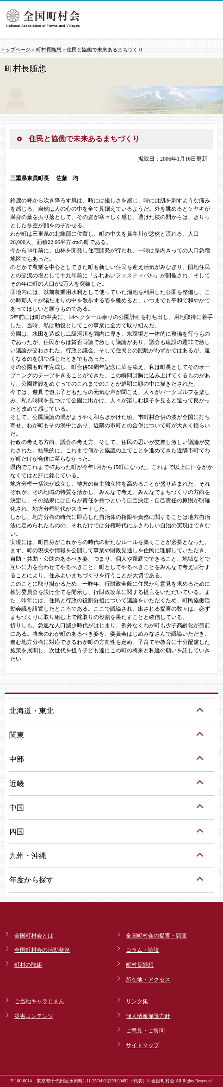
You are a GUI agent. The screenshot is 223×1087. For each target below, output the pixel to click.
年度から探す (31, 880)
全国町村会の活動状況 (42, 950)
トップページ (15, 49)
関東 (16, 735)
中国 (16, 808)
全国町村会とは (33, 935)
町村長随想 (49, 49)
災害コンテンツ (33, 1016)
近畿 (16, 783)
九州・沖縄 (27, 856)
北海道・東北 (31, 711)
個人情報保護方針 (148, 1016)
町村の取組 (28, 965)
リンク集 (137, 1001)
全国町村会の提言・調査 (156, 935)
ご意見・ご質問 (145, 1030)
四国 (16, 832)
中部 (16, 759)
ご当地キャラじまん (39, 1001)
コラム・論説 (142, 950)
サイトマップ (142, 1045)
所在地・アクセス (148, 979)
